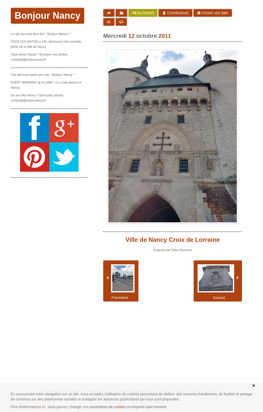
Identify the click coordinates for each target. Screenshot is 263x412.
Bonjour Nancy (47, 15)
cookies (120, 407)
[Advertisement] (49, 207)
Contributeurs (175, 13)
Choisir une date (212, 13)
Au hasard (143, 13)
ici (43, 407)
